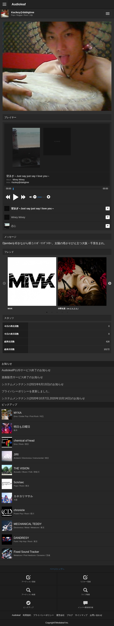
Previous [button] (4, 283)
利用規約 (27, 615)
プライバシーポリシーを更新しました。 (26, 391)
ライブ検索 (85, 591)
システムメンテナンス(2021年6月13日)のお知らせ (33, 384)
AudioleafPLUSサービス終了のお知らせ (26, 370)
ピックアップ (28, 604)
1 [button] (47, 312)
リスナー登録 (85, 579)
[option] (32, 283)
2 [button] (52, 312)
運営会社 (60, 615)
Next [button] (109, 283)
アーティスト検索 (28, 591)
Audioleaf (19, 4)
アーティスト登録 (28, 579)
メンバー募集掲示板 (85, 604)
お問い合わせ (96, 615)
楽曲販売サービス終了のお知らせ (22, 377)
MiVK (32, 283)
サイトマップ (81, 615)
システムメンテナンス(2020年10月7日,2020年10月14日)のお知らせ (43, 398)
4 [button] (62, 312)
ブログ (70, 615)
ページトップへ (57, 569)
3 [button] (57, 312)
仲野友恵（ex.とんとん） (82, 283)
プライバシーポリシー (43, 615)
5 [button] (67, 312)
